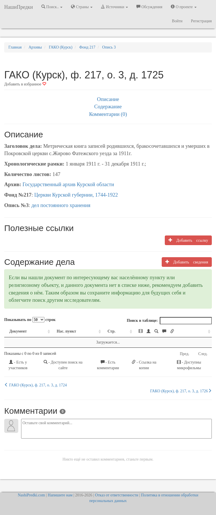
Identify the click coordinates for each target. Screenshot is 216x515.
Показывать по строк (29, 319)
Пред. (184, 354)
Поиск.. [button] (52, 7)
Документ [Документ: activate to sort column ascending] (18, 331)
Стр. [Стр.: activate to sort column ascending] (111, 331)
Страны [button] (82, 7)
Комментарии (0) (108, 114)
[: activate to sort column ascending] (173, 331)
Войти (177, 21)
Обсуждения (149, 7)
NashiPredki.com (31, 495)
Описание (108, 99)
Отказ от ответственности (116, 495)
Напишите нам (60, 495)
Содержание (108, 106)
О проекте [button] (183, 7)
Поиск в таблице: (169, 320)
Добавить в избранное (25, 84)
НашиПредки (18, 7)
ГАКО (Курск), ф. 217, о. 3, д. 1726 (181, 391)
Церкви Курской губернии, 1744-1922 (76, 195)
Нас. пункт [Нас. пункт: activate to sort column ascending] (66, 331)
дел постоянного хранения (61, 205)
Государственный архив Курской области (68, 184)
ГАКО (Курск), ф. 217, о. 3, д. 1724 (35, 385)
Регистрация (201, 21)
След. (203, 354)
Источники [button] (114, 7)
